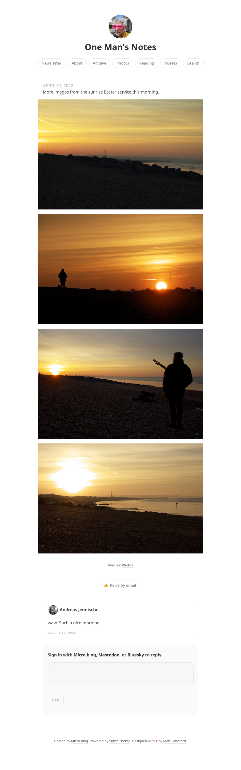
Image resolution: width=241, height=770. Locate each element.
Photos (122, 63)
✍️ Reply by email (120, 585)
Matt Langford (174, 743)
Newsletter (51, 63)
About (77, 63)
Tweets (170, 63)
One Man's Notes (120, 47)
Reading (146, 63)
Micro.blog (85, 655)
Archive (99, 63)
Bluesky (136, 655)
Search (193, 63)
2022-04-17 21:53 (61, 633)
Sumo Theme (119, 743)
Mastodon (109, 655)
